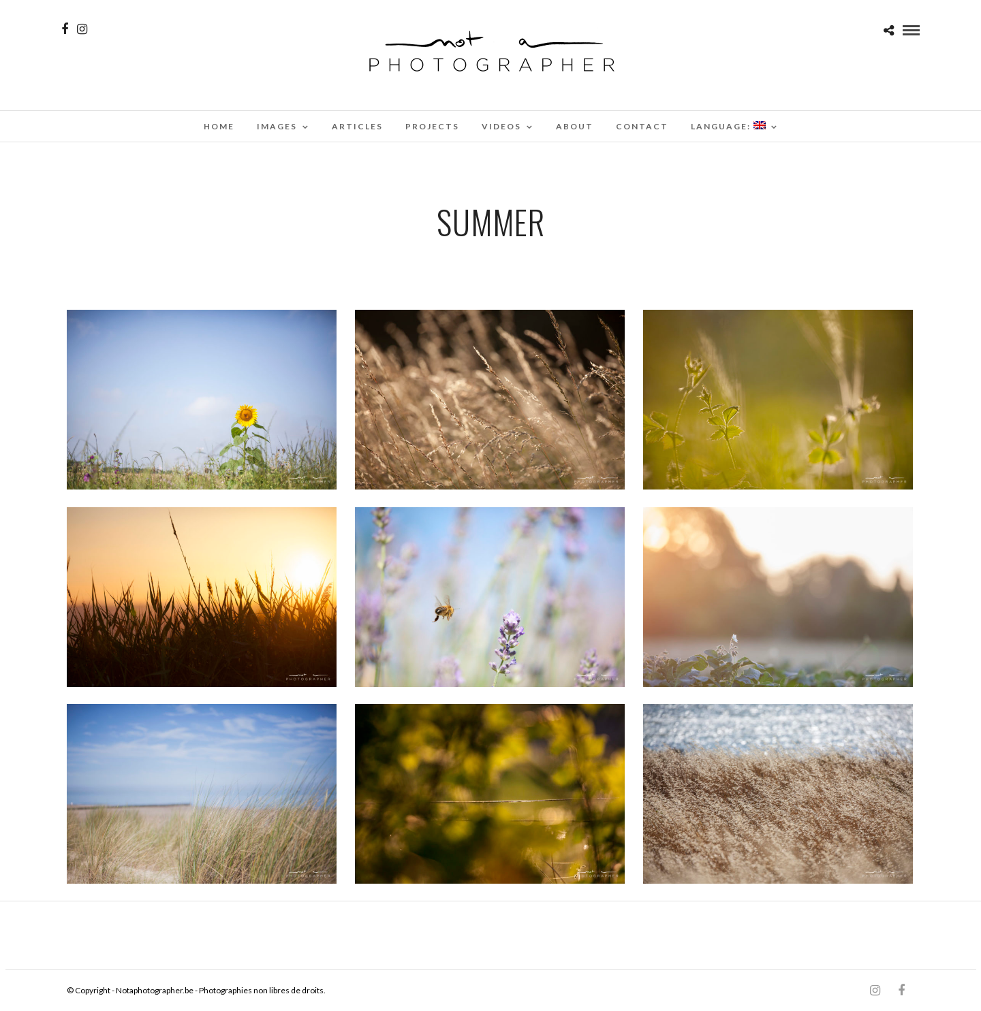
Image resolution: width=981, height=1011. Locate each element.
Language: (728, 126)
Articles (357, 126)
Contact (642, 126)
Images (277, 126)
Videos (501, 126)
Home (219, 126)
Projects (432, 126)
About (574, 126)
